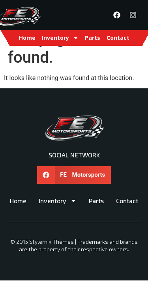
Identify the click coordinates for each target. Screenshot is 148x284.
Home (27, 37)
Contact (118, 37)
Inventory (60, 38)
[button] (74, 175)
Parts (92, 37)
